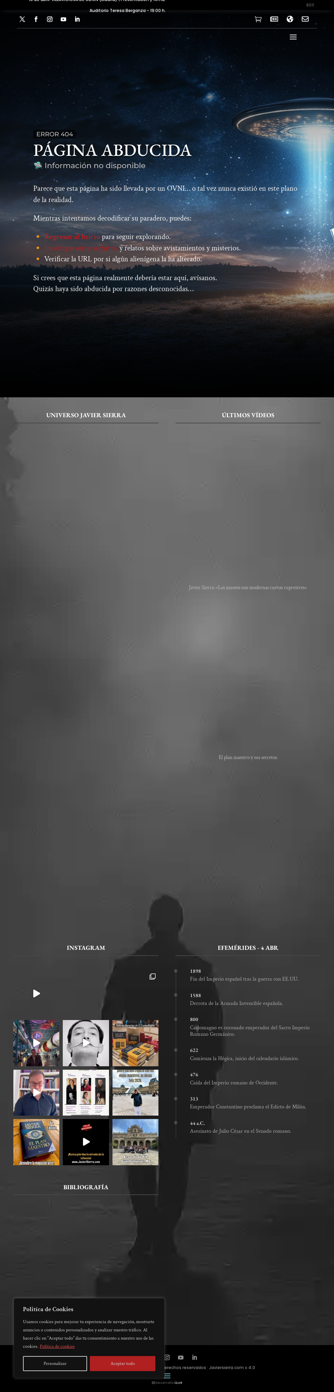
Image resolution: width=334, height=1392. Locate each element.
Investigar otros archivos (81, 249)
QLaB (178, 1383)
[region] (89, 1338)
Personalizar (55, 1363)
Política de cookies (57, 1346)
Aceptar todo (122, 1363)
